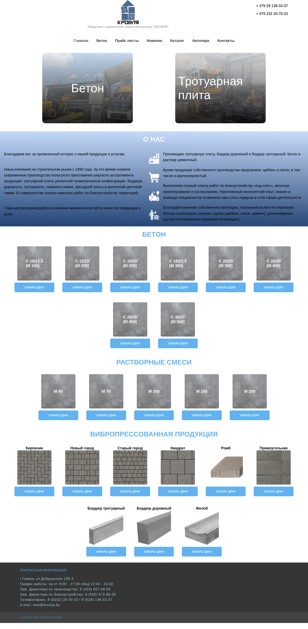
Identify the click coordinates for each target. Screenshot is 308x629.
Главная (81, 41)
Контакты (225, 41)
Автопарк (200, 41)
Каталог (177, 41)
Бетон (101, 41)
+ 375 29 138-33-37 (272, 6)
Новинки (154, 41)
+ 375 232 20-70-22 (272, 14)
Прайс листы (127, 41)
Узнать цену (34, 287)
